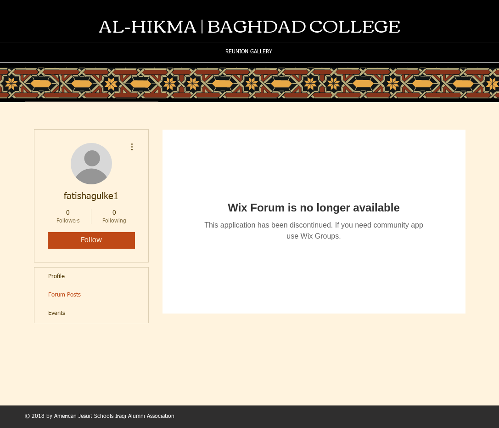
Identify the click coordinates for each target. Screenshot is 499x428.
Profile (56, 277)
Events (56, 313)
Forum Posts (64, 295)
